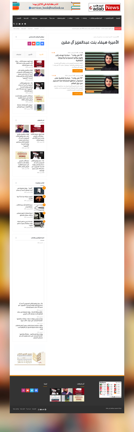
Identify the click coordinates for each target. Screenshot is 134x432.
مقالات (70, 18)
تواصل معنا (16, 28)
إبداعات (85, 18)
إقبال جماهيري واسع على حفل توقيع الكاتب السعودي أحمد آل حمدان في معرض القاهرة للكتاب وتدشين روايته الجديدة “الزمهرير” (24, 74)
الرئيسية (118, 18)
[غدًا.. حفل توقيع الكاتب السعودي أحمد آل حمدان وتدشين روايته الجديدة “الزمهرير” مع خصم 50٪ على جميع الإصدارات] (39, 85)
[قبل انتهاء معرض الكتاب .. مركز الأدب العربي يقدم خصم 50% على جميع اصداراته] (39, 64)
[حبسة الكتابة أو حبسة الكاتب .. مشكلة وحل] (39, 207)
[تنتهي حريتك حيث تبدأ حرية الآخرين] (39, 199)
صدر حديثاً (52, 18)
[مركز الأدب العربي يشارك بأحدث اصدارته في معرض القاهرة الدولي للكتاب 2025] (39, 98)
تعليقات (18, 54)
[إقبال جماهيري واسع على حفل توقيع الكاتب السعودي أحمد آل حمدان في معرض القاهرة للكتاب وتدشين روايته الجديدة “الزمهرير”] (39, 73)
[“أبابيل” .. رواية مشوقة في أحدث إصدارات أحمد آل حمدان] (39, 191)
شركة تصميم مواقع (116, 408)
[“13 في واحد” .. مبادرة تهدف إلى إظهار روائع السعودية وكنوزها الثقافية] (102, 61)
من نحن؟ (30, 28)
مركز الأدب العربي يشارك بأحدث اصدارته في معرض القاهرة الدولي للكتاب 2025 (24, 98)
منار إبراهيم (78, 75)
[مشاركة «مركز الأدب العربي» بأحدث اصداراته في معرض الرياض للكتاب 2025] (55, 399)
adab (80, 52)
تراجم (77, 18)
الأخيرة (41, 54)
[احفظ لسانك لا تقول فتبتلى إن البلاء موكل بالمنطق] (39, 216)
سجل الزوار (34, 18)
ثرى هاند (108, 408)
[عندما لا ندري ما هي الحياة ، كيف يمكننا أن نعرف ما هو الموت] (39, 224)
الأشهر (30, 54)
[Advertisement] (29, 274)
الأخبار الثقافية (109, 18)
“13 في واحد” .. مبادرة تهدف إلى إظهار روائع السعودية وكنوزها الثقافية (69, 57)
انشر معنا (26, 18)
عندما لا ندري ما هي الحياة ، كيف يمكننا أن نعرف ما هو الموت (24, 224)
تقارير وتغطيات (61, 18)
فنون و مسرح (43, 18)
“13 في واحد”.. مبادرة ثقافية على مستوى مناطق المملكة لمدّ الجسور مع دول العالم (68, 80)
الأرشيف (19, 18)
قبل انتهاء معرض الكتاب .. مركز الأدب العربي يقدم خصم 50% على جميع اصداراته (92, 28)
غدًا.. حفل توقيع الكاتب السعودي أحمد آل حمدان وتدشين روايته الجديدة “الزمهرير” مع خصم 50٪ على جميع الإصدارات (24, 87)
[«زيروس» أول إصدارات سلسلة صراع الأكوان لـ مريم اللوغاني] (39, 107)
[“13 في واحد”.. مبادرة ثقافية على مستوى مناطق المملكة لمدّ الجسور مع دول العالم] (102, 84)
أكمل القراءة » (77, 70)
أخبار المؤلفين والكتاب (96, 18)
